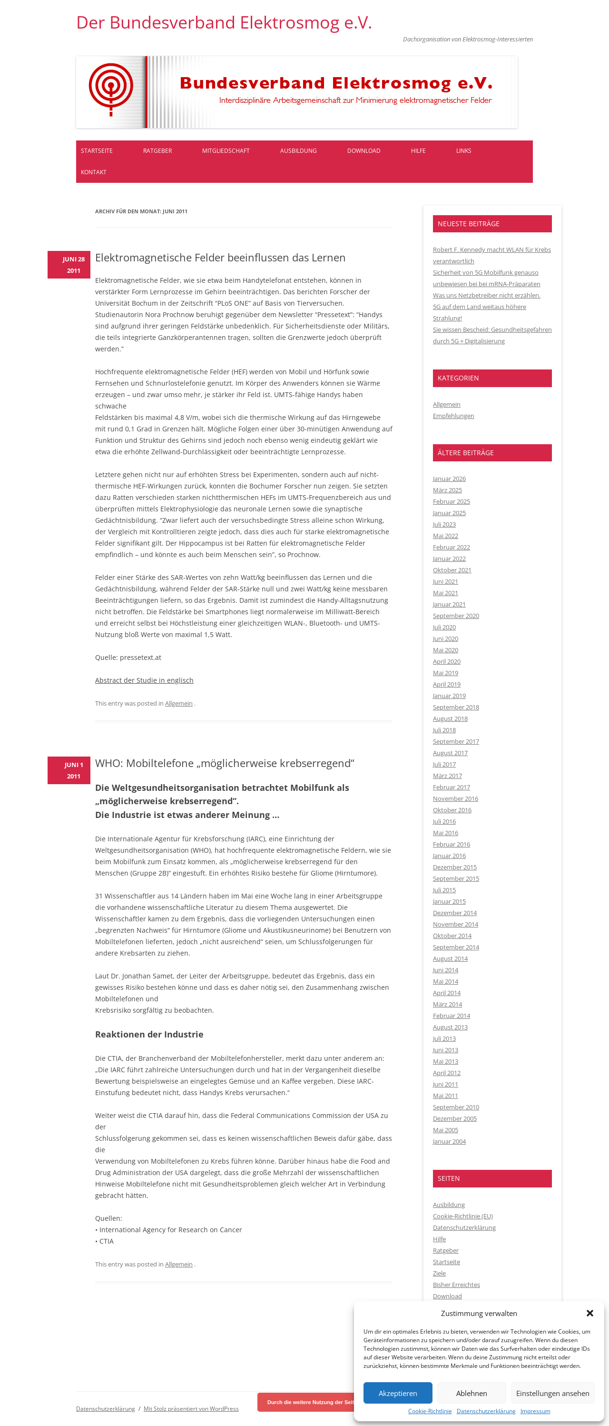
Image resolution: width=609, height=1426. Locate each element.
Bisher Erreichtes (456, 1284)
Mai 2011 (445, 1095)
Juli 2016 (444, 821)
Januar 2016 (449, 855)
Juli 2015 (444, 890)
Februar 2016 (451, 844)
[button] (590, 1313)
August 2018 (450, 718)
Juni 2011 (445, 1084)
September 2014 (456, 947)
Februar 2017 (451, 787)
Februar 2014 (451, 1015)
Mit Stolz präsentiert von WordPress (191, 1409)
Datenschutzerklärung (486, 1411)
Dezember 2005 (455, 1118)
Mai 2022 (445, 535)
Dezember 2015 (455, 867)
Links (463, 151)
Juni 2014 (445, 970)
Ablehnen (471, 1393)
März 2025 (447, 490)
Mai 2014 (445, 981)
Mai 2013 (445, 1061)
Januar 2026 (449, 478)
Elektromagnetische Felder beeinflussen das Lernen (220, 257)
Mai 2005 (445, 1130)
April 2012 (447, 1072)
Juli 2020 (444, 627)
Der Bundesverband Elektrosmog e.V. (224, 22)
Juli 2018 (444, 730)
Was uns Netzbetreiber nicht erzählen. (486, 295)
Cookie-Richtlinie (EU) (463, 1216)
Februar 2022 (451, 547)
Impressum (535, 1411)
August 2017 (450, 752)
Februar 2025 (451, 501)
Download (364, 151)
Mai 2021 (445, 592)
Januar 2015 (449, 901)
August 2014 (450, 958)
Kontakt (94, 172)
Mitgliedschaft (226, 151)
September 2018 (456, 707)
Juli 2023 (444, 524)
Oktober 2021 (452, 570)
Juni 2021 (445, 581)
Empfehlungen (453, 415)
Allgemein (179, 703)
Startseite (97, 151)
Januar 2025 (449, 513)
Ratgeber (157, 151)
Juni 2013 (445, 1050)
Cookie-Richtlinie (430, 1411)
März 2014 (447, 1004)
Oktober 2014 (452, 935)
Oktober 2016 (452, 810)
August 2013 (450, 1027)
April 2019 (447, 684)
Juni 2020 (445, 638)
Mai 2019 (445, 672)
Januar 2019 (449, 695)
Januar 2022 (449, 558)
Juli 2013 (444, 1038)
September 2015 (456, 878)
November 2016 (455, 798)
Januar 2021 (449, 604)
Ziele (439, 1273)
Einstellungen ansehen (552, 1393)
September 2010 (456, 1107)
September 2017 (456, 741)
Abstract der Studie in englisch (144, 680)
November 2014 (455, 924)
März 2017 (447, 775)
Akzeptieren (398, 1393)
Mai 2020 (445, 650)
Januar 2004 (449, 1141)
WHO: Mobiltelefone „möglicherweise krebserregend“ (224, 763)
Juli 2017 (444, 764)
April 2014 (447, 992)
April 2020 (447, 661)
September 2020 (456, 615)
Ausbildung (298, 151)
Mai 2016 (445, 832)
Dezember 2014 (455, 912)
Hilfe (418, 151)
